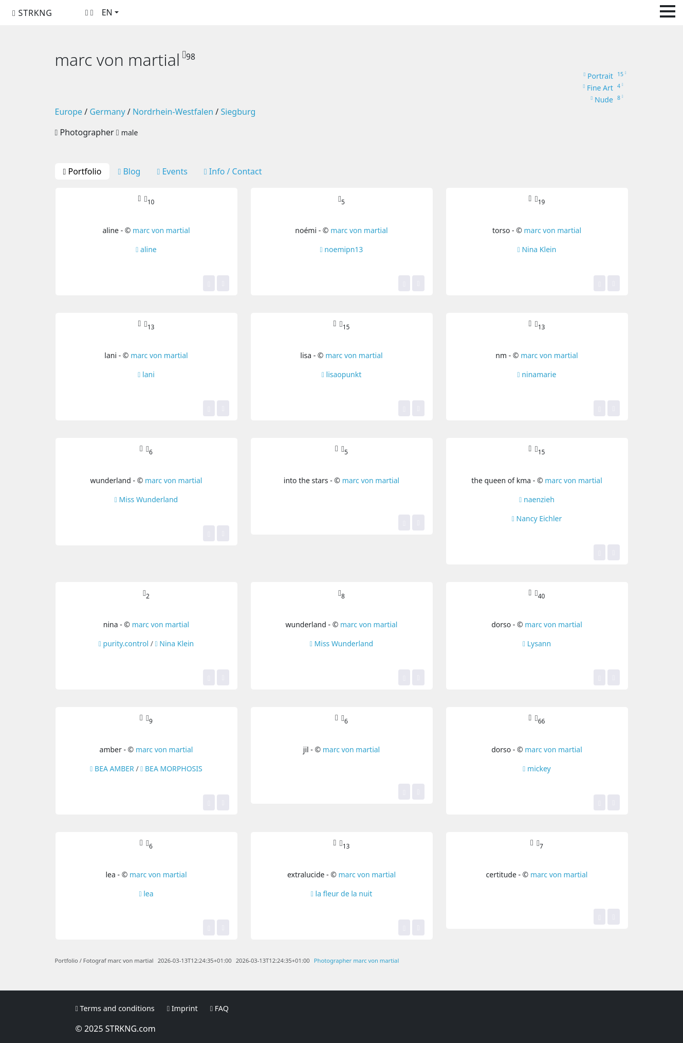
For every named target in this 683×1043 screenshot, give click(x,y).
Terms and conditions (115, 1008)
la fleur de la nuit (342, 893)
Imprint (182, 1008)
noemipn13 (341, 249)
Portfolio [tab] (82, 171)
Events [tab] (172, 171)
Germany (107, 111)
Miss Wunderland (146, 499)
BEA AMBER (112, 768)
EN (107, 12)
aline (146, 249)
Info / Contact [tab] (233, 171)
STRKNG (32, 13)
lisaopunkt (341, 374)
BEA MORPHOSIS (171, 768)
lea (146, 893)
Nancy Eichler (537, 518)
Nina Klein (537, 249)
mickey (536, 768)
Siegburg (237, 111)
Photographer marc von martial (356, 960)
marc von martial (161, 230)
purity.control (124, 643)
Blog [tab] (129, 171)
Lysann (537, 643)
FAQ (219, 1008)
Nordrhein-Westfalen (173, 111)
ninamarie (537, 374)
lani (146, 374)
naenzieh (537, 499)
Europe (69, 111)
